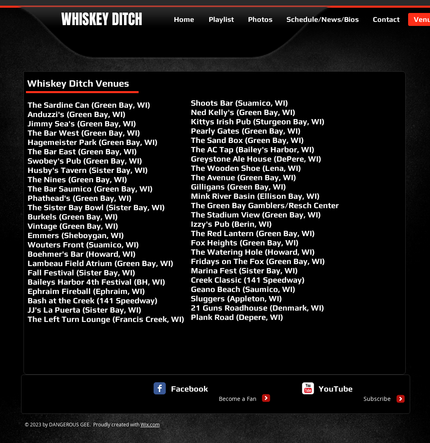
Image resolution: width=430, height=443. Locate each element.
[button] (98, 399)
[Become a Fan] (238, 399)
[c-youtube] (308, 388)
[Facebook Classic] (160, 388)
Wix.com (150, 424)
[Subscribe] (377, 399)
